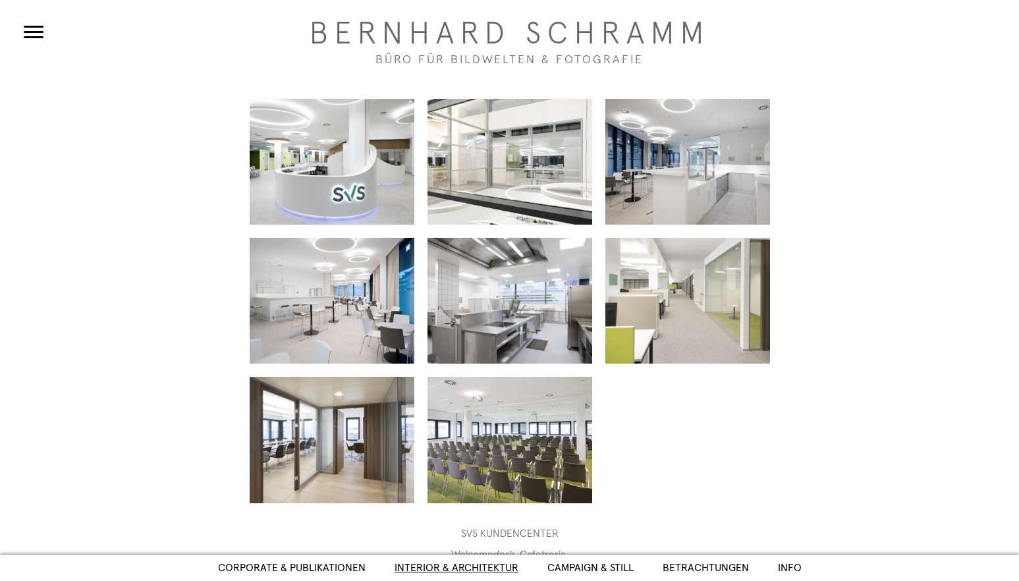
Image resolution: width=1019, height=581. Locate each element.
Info (790, 568)
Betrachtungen (706, 568)
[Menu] (33, 32)
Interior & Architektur (456, 568)
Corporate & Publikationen (292, 568)
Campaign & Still (590, 568)
